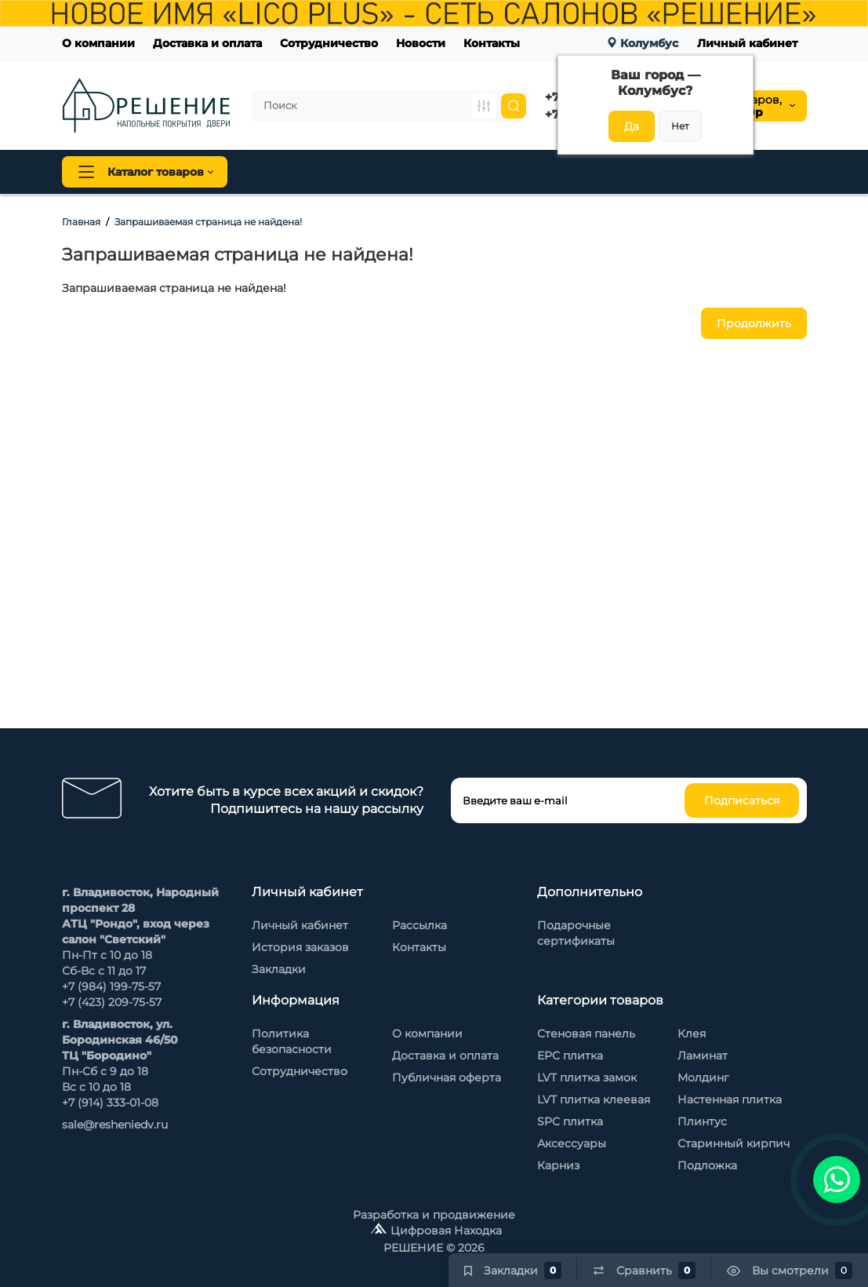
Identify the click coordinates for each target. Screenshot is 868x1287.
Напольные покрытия (314, 172)
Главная (81, 222)
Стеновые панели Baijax (630, 172)
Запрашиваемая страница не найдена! (208, 222)
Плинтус (418, 172)
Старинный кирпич (733, 1143)
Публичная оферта (446, 1077)
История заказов (300, 947)
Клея (691, 1033)
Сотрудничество (329, 43)
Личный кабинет (747, 43)
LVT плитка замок (587, 1077)
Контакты (491, 43)
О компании (98, 43)
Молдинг (703, 1077)
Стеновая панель (504, 172)
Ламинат (702, 1055)
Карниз (558, 1165)
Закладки (279, 969)
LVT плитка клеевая (593, 1099)
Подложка (707, 1165)
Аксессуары (571, 1143)
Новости (420, 43)
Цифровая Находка (446, 1230)
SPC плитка (570, 1121)
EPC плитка (570, 1055)
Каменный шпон (754, 172)
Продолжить (754, 323)
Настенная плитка (729, 1099)
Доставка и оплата (207, 43)
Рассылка (419, 925)
